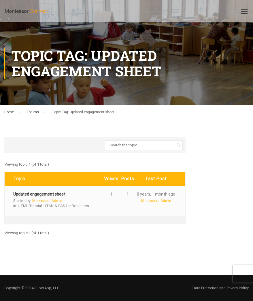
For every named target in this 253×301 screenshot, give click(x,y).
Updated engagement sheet (39, 194)
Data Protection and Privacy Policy (220, 288)
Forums (33, 112)
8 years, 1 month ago (156, 194)
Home (9, 112)
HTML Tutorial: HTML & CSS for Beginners (53, 206)
